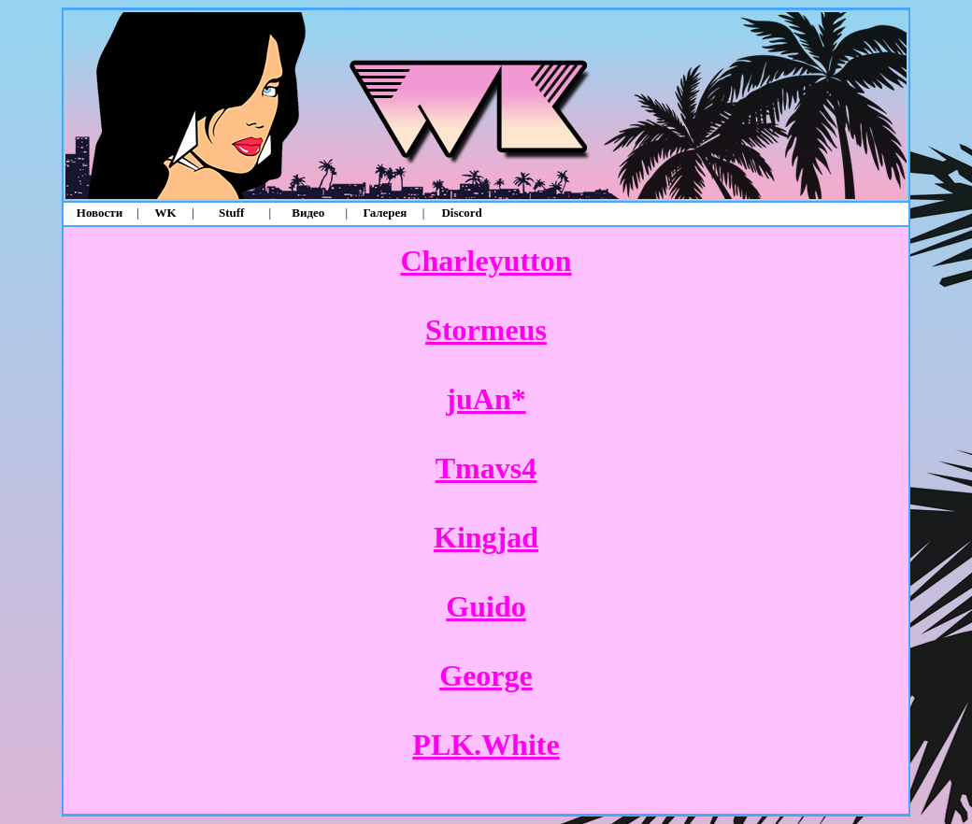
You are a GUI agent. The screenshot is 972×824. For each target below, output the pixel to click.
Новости (99, 213)
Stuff (231, 213)
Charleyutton (485, 260)
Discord (461, 213)
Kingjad (486, 537)
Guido (485, 606)
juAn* (485, 399)
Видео (308, 213)
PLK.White (485, 744)
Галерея (385, 213)
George (486, 675)
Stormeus (486, 330)
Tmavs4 (486, 468)
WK (166, 213)
